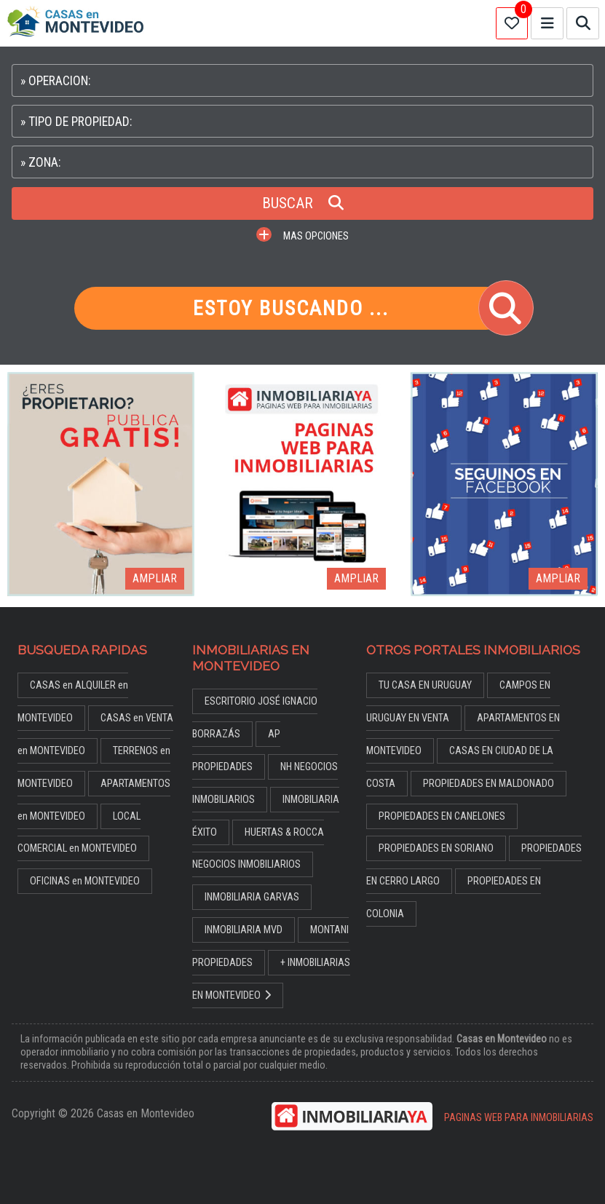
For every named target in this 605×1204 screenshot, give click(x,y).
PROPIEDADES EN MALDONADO (488, 783)
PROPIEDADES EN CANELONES (442, 816)
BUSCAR (303, 203)
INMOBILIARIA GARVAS (252, 897)
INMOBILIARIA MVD (243, 930)
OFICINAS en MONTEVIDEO (85, 881)
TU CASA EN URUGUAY (425, 685)
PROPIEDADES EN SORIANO (436, 848)
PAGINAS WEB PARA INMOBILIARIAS (518, 1118)
